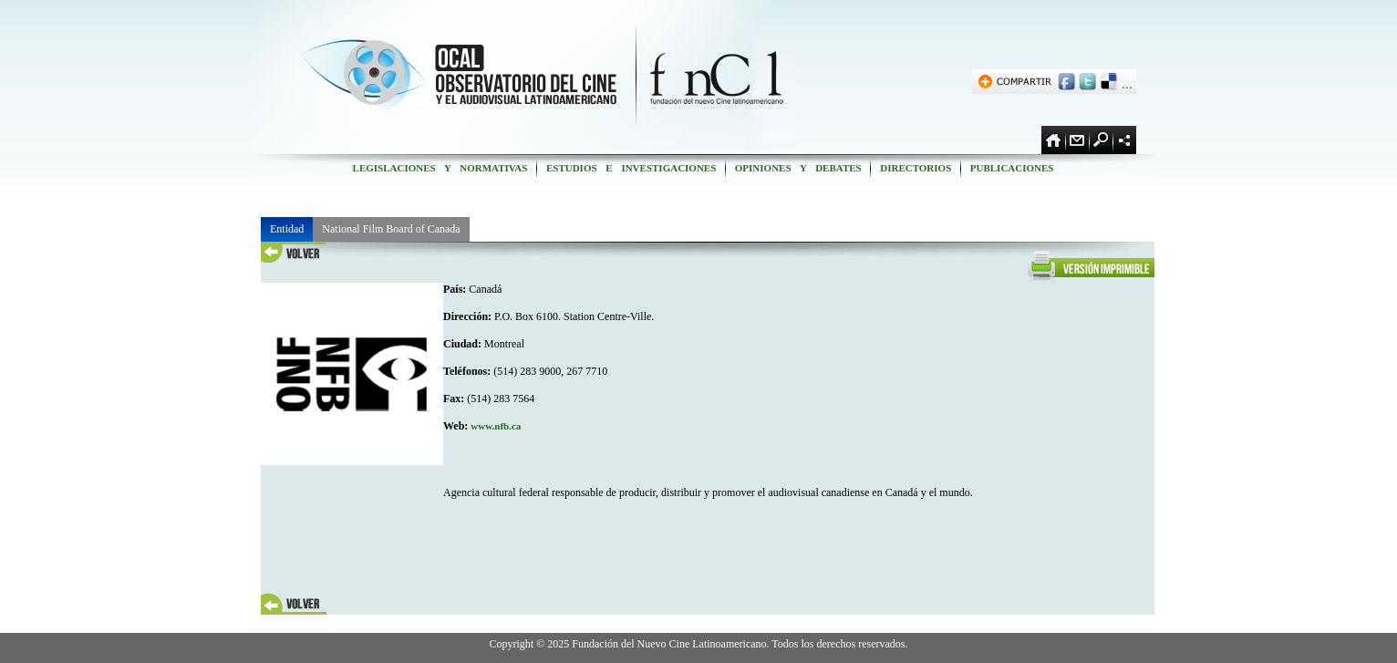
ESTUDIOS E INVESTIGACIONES (631, 167)
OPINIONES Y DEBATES (798, 167)
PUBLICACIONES (1011, 167)
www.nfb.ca (496, 425)
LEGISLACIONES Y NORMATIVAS (440, 167)
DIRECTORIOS (915, 167)
